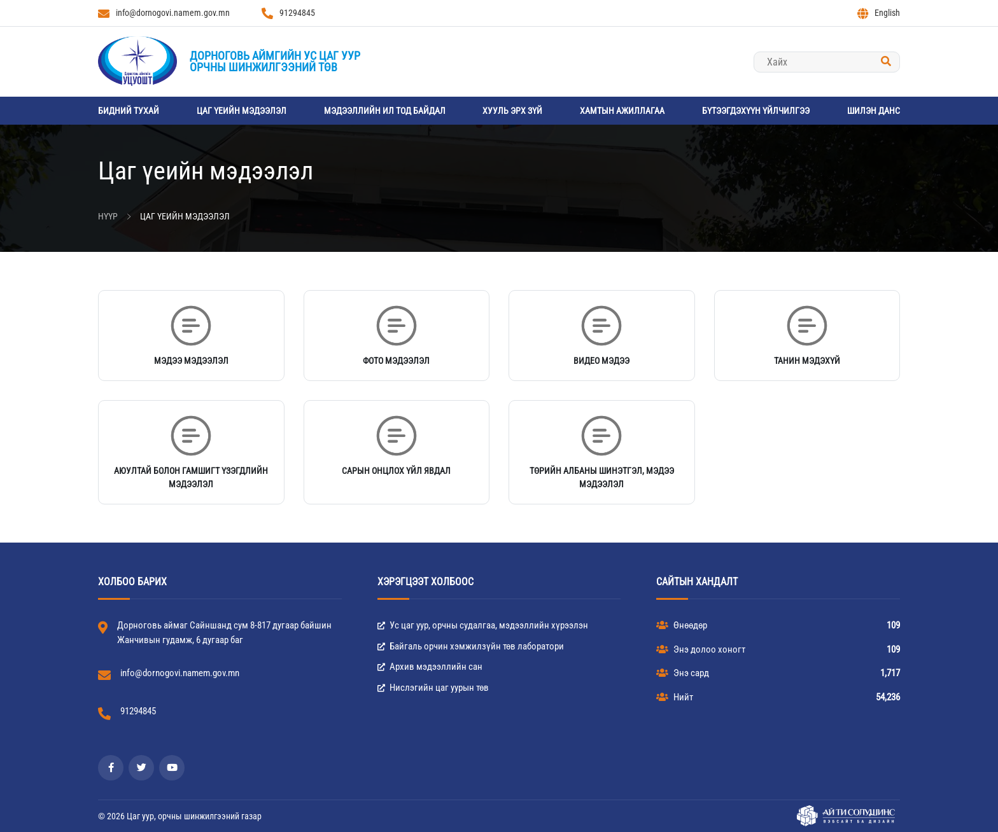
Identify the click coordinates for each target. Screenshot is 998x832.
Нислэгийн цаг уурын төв (433, 687)
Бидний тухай (128, 111)
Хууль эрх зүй (512, 111)
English (878, 13)
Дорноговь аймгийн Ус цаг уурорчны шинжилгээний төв (275, 61)
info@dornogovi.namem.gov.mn (164, 13)
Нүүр (108, 216)
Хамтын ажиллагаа (622, 111)
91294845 (288, 13)
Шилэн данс (873, 111)
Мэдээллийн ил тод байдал (385, 111)
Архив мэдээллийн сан (429, 666)
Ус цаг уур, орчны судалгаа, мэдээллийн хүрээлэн (482, 625)
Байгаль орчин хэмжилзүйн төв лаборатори (470, 646)
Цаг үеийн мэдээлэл (241, 111)
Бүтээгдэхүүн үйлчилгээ (756, 111)
